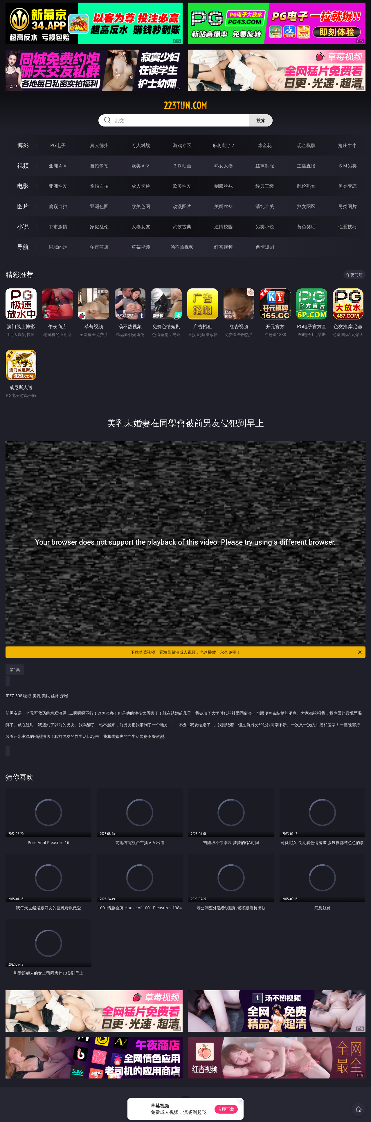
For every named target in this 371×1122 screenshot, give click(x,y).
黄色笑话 (306, 226)
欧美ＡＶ (141, 165)
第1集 (15, 669)
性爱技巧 (347, 226)
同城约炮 (58, 247)
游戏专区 (182, 145)
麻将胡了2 (223, 145)
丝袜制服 (264, 165)
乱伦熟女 (306, 186)
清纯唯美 (264, 206)
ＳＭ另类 (347, 165)
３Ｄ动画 (182, 165)
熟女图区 (306, 206)
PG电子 (58, 145)
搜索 (261, 120)
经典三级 (264, 186)
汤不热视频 (182, 247)
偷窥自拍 (58, 206)
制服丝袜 (223, 186)
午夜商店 (99, 247)
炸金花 (265, 145)
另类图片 (347, 206)
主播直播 (306, 165)
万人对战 (141, 145)
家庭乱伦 (99, 226)
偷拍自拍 (99, 186)
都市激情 (58, 226)
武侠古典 (182, 226)
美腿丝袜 (223, 206)
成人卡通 (141, 186)
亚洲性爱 (58, 186)
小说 (23, 226)
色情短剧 (264, 247)
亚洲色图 (99, 206)
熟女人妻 (223, 165)
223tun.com (185, 105)
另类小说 (264, 226)
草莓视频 (141, 247)
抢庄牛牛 (347, 145)
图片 (23, 206)
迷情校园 (223, 226)
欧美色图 (141, 206)
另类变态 (347, 186)
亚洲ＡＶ (58, 165)
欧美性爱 (182, 186)
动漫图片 (182, 206)
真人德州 (99, 145)
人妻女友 (141, 226)
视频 (23, 165)
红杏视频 (223, 247)
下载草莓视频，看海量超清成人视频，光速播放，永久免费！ (247, 652)
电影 (23, 186)
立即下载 (226, 1109)
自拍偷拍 (99, 165)
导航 (23, 247)
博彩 (23, 145)
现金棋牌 (306, 145)
